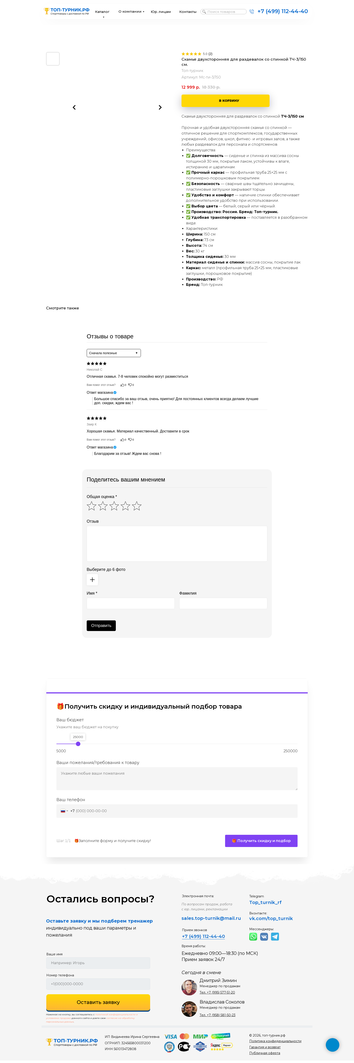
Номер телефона (60, 978)
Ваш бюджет (70, 720)
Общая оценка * (102, 496)
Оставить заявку (98, 1005)
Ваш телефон (70, 799)
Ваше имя (54, 957)
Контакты (188, 11)
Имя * (92, 593)
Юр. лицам (161, 11)
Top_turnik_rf (265, 905)
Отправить (101, 625)
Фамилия (187, 593)
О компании (130, 11)
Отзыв (93, 521)
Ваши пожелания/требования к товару (97, 762)
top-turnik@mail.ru (218, 920)
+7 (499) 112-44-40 (282, 11)
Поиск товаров (221, 11)
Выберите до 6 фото (106, 569)
